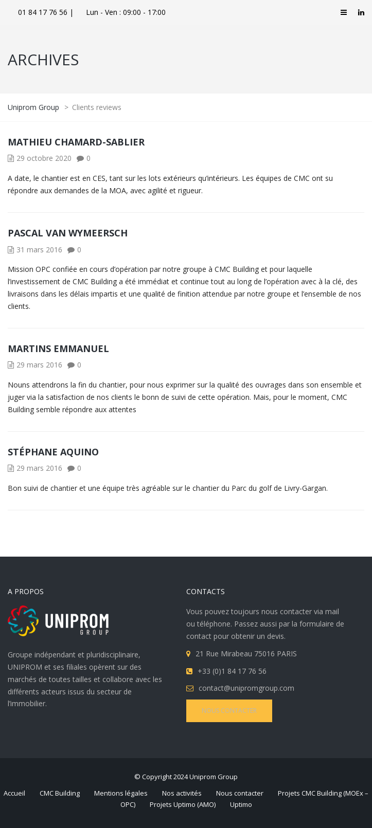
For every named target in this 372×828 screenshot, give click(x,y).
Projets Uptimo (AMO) (183, 804)
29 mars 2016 (39, 365)
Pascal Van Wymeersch (68, 233)
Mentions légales (121, 793)
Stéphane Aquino (53, 452)
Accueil (14, 793)
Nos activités (182, 793)
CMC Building (60, 793)
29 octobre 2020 (44, 158)
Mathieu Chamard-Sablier (76, 142)
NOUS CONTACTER (229, 710)
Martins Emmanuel (58, 348)
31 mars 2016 (39, 249)
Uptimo (241, 804)
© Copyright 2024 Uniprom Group (186, 776)
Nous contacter (239, 793)
